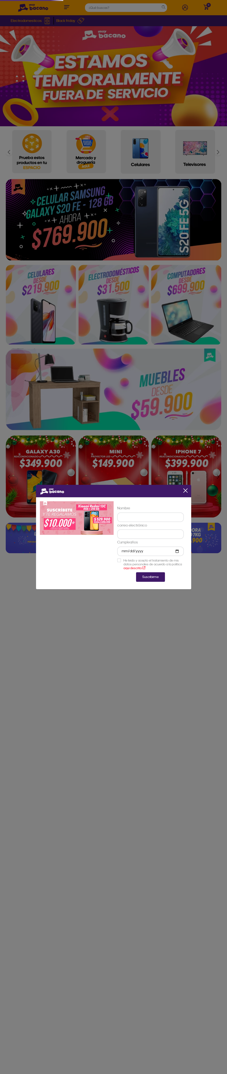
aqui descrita (134, 568)
